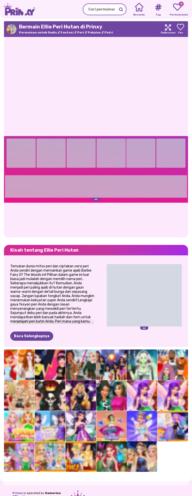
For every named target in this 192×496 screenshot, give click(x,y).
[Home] (139, 9)
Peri (80, 32)
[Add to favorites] (180, 29)
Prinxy (17, 493)
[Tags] (158, 9)
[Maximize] (168, 29)
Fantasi (67, 32)
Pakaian (94, 32)
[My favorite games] (177, 9)
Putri (108, 32)
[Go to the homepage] (17, 9)
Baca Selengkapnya (32, 336)
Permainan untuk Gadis (38, 32)
